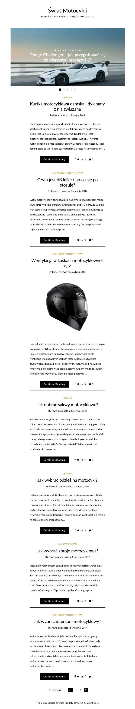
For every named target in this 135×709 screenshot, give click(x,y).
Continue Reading (54, 159)
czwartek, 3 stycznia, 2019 (74, 191)
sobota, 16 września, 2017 (74, 627)
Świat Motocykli (67, 10)
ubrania (67, 97)
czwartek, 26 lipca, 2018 (74, 271)
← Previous (55, 689)
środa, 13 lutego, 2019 (74, 115)
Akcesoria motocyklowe (67, 173)
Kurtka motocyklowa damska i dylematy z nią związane (67, 106)
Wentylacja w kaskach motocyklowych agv (67, 263)
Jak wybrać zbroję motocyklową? (67, 550)
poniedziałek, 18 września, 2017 (74, 557)
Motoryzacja (68, 50)
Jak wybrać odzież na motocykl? (67, 480)
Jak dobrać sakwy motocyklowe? (67, 404)
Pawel (69, 64)
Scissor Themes (56, 702)
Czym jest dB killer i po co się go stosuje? (67, 182)
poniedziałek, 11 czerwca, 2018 (74, 486)
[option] (67, 57)
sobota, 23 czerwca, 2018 (74, 410)
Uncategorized (67, 544)
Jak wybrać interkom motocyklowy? (67, 621)
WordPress (93, 702)
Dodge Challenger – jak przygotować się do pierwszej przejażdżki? (67, 57)
